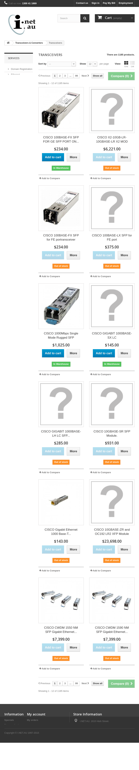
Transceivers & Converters (29, 43)
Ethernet (15, 73)
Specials (9, 720)
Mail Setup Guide (19, 104)
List (132, 64)
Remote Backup (19, 78)
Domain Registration (21, 68)
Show (83, 63)
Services (13, 58)
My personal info (36, 734)
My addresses (35, 729)
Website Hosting (19, 93)
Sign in (95, 3)
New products (12, 724)
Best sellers (11, 729)
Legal (7, 747)
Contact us (82, 3)
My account (36, 714)
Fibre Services (18, 98)
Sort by (42, 63)
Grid (126, 64)
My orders (32, 720)
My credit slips (35, 724)
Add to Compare (51, 178)
